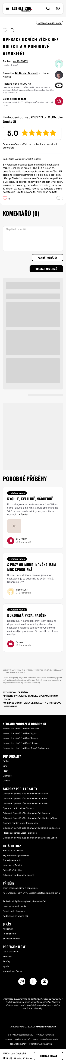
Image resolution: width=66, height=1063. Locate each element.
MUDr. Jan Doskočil (26, 73)
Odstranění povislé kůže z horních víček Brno (25, 798)
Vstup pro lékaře (10, 951)
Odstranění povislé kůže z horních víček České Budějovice (31, 828)
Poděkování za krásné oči (15, 916)
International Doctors (13, 971)
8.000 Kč (25, 83)
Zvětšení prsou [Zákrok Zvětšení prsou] (17, 493)
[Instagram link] (21, 982)
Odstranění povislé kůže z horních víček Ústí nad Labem (30, 837)
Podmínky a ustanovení (40, 1044)
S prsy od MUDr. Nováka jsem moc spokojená (31, 567)
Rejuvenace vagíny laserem (16, 855)
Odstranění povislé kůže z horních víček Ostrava (26, 813)
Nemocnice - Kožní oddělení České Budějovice (26, 748)
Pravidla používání (45, 1035)
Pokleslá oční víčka (12, 870)
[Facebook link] (33, 982)
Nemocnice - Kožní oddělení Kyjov (20, 733)
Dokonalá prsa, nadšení (27, 615)
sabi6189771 (20, 61)
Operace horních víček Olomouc (18, 808)
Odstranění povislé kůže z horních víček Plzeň (25, 803)
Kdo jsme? (8, 928)
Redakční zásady (18, 1044)
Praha (6, 761)
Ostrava (7, 780)
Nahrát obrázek (47, 257)
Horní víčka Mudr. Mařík (14, 906)
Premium (7, 956)
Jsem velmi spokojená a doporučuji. (20, 888)
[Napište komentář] (33, 238)
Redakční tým (9, 933)
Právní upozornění (49, 1039)
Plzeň (5, 770)
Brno (5, 766)
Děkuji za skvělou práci (14, 911)
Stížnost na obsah (11, 938)
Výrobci (6, 966)
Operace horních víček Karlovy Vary (20, 823)
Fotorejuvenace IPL (12, 860)
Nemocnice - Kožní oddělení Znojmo (20, 738)
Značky (6, 961)
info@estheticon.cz (46, 1026)
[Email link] (44, 981)
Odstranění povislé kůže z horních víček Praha (25, 793)
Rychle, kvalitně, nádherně (30, 498)
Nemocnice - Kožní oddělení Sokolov (21, 728)
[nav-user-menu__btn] (58, 8)
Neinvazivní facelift (12, 865)
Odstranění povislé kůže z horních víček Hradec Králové (30, 818)
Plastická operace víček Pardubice (20, 832)
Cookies (8, 1039)
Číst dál (23, 514)
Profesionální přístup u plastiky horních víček (24, 901)
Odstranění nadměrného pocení (18, 875)
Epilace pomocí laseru (13, 850)
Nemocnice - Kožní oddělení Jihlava (20, 743)
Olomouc (7, 775)
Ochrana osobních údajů (20, 1035)
